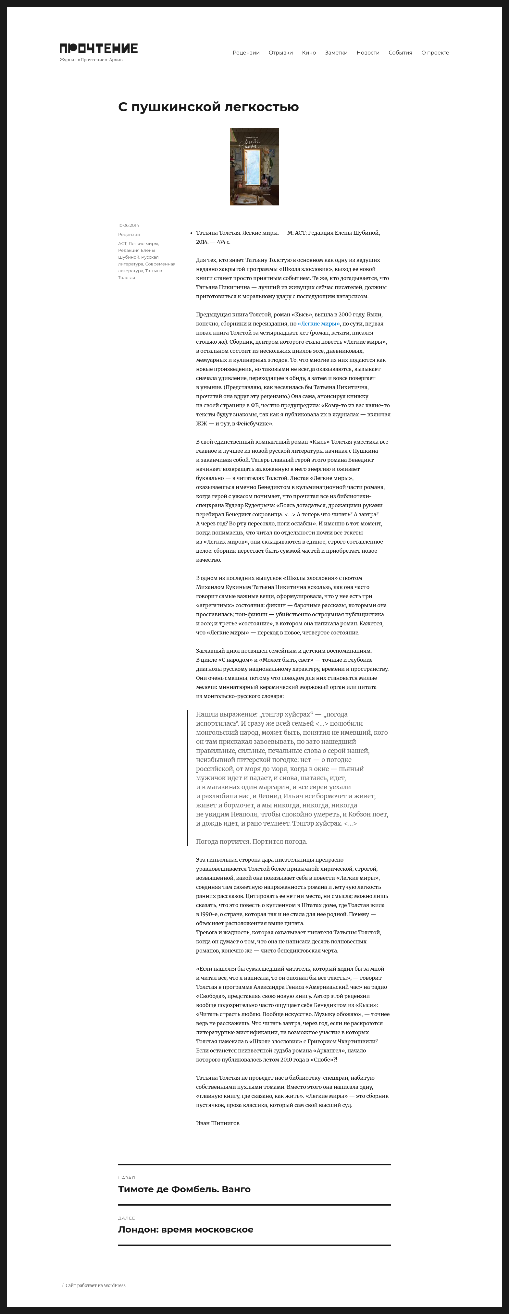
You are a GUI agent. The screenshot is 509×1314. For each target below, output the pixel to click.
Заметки (336, 53)
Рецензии (246, 53)
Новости (368, 53)
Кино (309, 53)
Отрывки (281, 53)
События (401, 53)
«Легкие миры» (318, 323)
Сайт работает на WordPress (95, 1285)
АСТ (122, 243)
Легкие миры (143, 243)
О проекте (435, 53)
